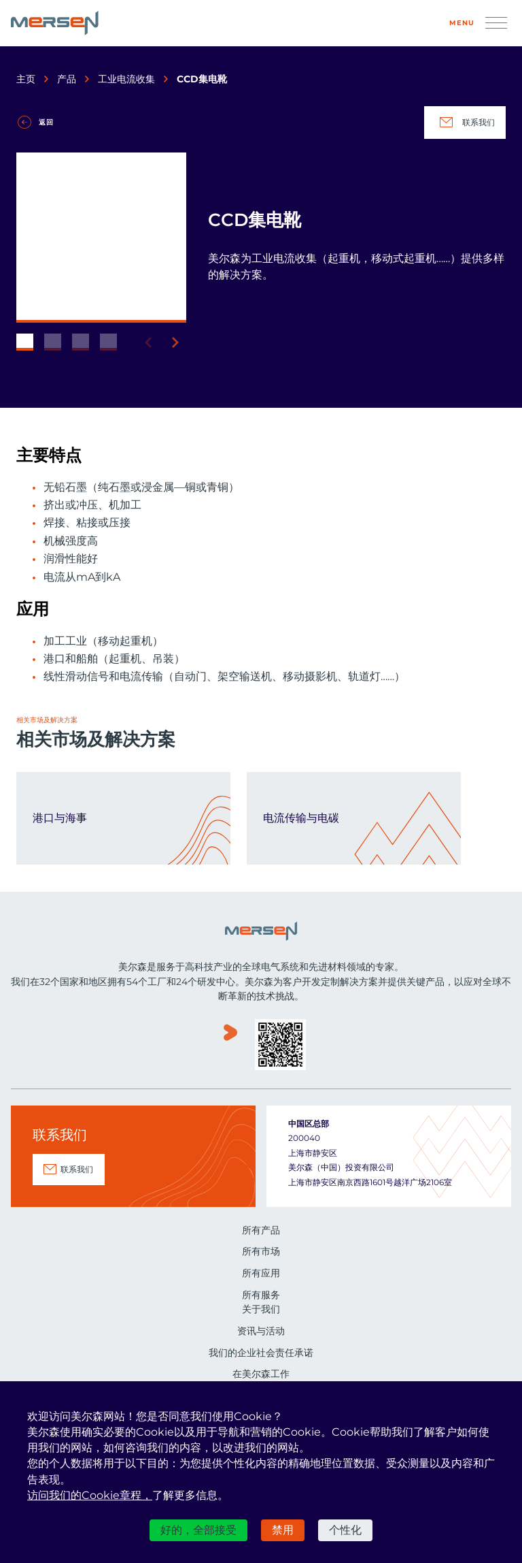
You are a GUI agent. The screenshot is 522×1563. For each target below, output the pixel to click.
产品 (66, 79)
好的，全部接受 (198, 1530)
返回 (46, 122)
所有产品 (261, 1230)
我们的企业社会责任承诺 (261, 1353)
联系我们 (465, 122)
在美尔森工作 (261, 1374)
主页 (25, 79)
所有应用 (261, 1273)
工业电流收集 (126, 79)
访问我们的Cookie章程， (89, 1495)
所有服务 (261, 1295)
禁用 (283, 1530)
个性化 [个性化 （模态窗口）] (345, 1530)
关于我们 (261, 1309)
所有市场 (261, 1251)
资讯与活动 (261, 1331)
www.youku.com (230, 1046)
